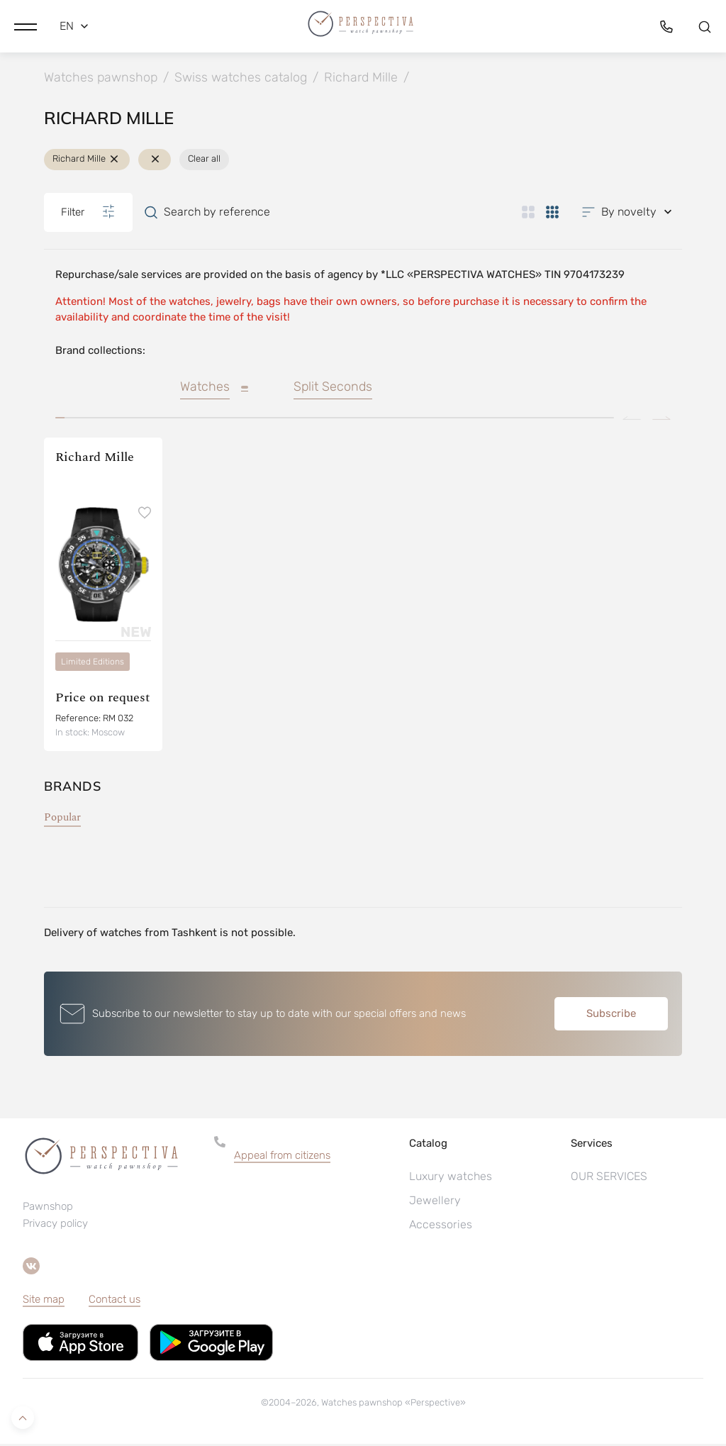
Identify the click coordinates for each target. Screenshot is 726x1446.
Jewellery (435, 1202)
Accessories (440, 1226)
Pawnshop (48, 1209)
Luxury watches (450, 1178)
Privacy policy (55, 1226)
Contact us (114, 1301)
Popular (62, 819)
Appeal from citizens (282, 1157)
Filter (88, 214)
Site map (44, 1301)
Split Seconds (333, 389)
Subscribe (611, 1015)
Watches (205, 389)
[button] (25, 24)
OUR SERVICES (609, 1178)
